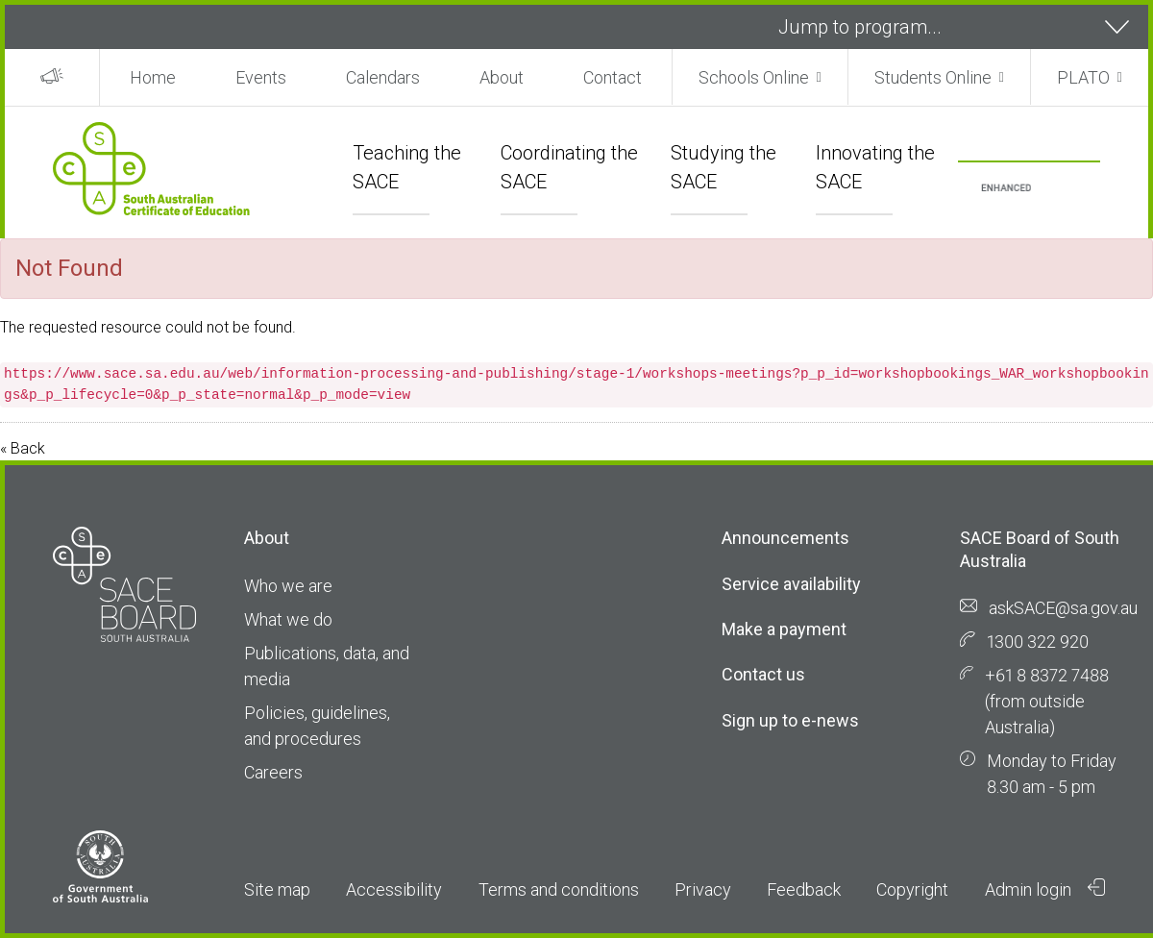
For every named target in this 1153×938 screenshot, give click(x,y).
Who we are (288, 586)
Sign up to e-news (790, 720)
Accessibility (394, 889)
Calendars (383, 77)
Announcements (785, 538)
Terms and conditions (558, 889)
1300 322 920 (1038, 641)
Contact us (763, 674)
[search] (1006, 188)
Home (153, 77)
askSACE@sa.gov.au (1063, 608)
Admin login (1045, 889)
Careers (273, 772)
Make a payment (784, 629)
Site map (277, 889)
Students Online (933, 77)
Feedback (804, 889)
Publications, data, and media (326, 666)
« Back (22, 448)
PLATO (1083, 77)
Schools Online (754, 77)
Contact (612, 77)
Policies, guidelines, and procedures (317, 726)
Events (260, 77)
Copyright (912, 889)
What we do (288, 619)
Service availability (791, 584)
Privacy (703, 889)
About (501, 77)
